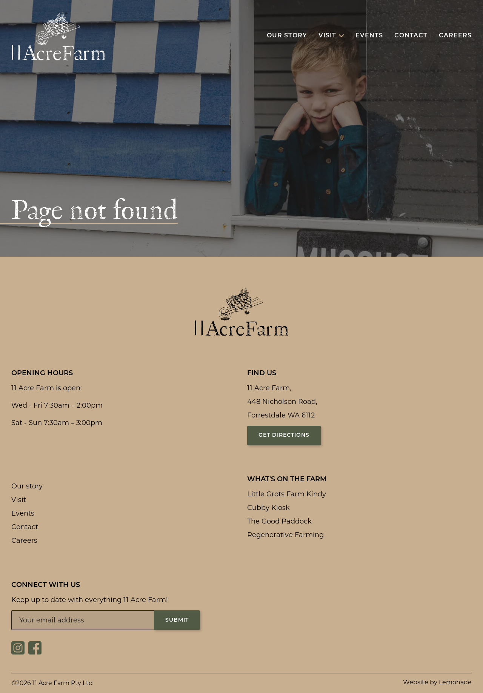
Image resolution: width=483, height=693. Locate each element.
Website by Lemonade (437, 682)
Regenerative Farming (285, 535)
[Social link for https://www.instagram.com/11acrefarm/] (18, 652)
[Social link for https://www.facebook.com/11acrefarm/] (35, 652)
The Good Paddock (279, 521)
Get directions (283, 435)
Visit (18, 500)
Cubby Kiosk (268, 508)
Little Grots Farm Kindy (286, 494)
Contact (24, 527)
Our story (27, 486)
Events (22, 513)
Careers (24, 540)
